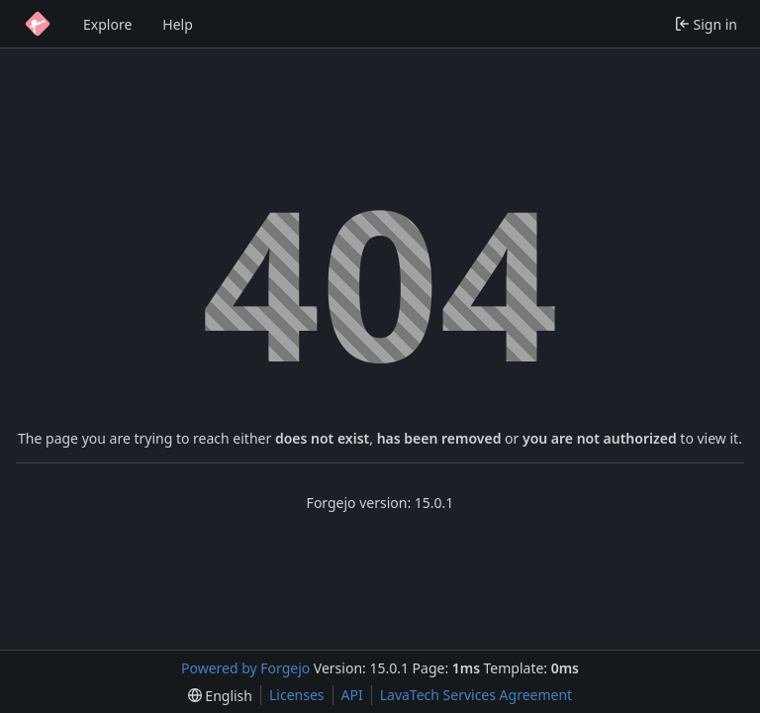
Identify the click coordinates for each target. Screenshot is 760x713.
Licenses (297, 694)
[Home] (37, 24)
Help (177, 24)
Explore (107, 24)
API (352, 694)
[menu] (220, 695)
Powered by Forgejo (245, 668)
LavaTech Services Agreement (476, 694)
